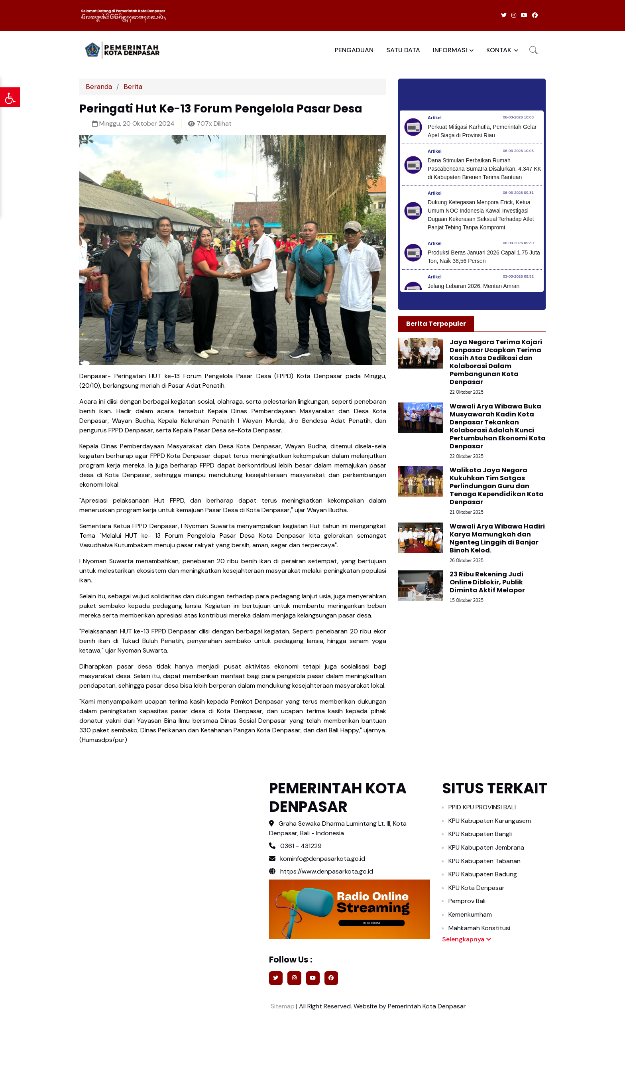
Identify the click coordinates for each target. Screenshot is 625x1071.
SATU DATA (403, 50)
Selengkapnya (466, 939)
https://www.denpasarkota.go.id (321, 871)
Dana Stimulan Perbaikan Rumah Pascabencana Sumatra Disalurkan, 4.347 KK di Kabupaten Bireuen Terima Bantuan (484, 168)
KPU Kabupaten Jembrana (486, 847)
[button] (533, 50)
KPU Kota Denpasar (476, 888)
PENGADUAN (354, 50)
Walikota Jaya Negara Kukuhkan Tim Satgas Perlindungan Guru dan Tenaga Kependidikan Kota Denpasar (497, 486)
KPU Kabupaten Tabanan (484, 861)
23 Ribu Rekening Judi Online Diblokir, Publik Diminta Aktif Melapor (487, 582)
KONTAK (498, 50)
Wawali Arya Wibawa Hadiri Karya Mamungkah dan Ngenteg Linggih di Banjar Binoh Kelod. (497, 538)
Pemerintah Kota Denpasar (427, 1006)
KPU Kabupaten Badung (482, 874)
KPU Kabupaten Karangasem (489, 821)
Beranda (99, 86)
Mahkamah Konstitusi (479, 928)
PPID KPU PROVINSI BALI (482, 807)
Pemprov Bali (466, 901)
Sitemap (282, 1006)
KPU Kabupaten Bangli (480, 834)
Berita (133, 86)
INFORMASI (450, 50)
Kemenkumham (470, 914)
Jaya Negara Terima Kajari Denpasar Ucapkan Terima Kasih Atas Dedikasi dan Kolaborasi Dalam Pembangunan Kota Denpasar (496, 362)
